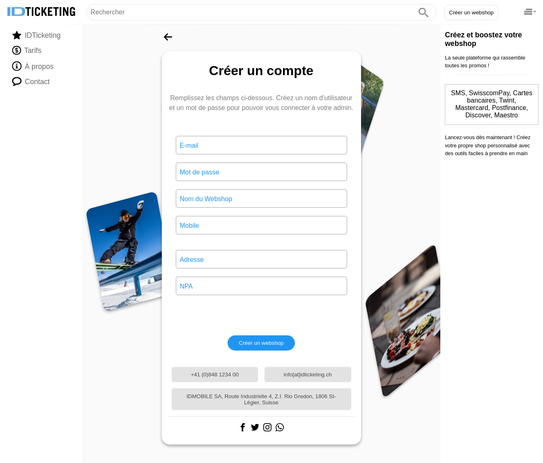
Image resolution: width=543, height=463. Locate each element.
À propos (32, 66)
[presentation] (261, 315)
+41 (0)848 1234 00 (215, 374)
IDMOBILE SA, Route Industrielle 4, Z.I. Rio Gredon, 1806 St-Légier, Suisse (261, 399)
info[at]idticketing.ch (308, 374)
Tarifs (26, 50)
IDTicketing (36, 35)
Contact (31, 81)
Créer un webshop (471, 12)
